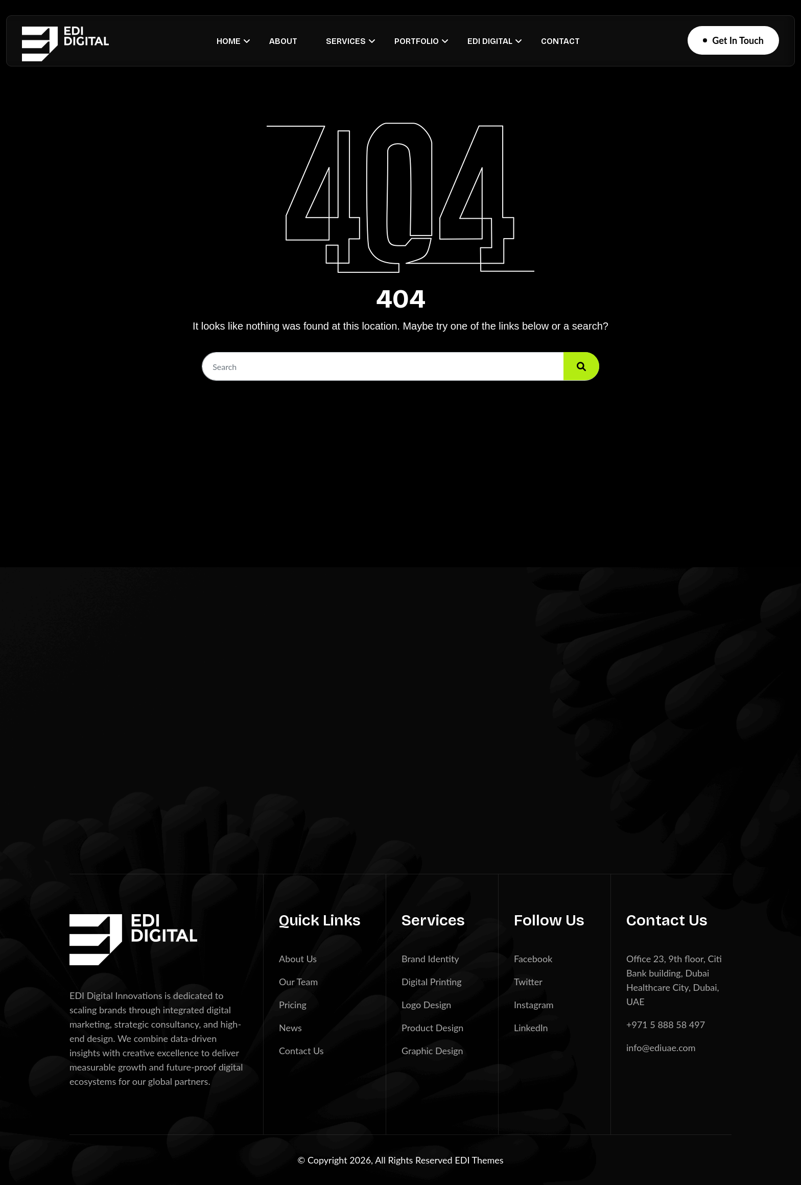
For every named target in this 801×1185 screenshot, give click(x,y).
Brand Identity (430, 958)
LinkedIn (531, 1027)
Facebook (533, 958)
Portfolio (416, 41)
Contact (560, 41)
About (283, 41)
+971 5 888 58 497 (665, 1024)
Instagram (534, 1004)
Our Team (298, 981)
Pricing (293, 1004)
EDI (463, 1160)
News (290, 1027)
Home (229, 41)
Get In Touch (738, 40)
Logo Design (426, 1004)
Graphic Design (432, 1050)
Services (346, 41)
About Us (298, 958)
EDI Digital (489, 41)
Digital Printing (432, 981)
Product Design (432, 1027)
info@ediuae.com (661, 1047)
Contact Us (301, 1050)
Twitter (528, 981)
